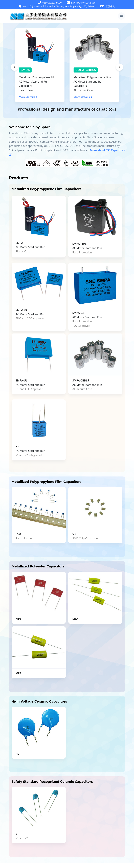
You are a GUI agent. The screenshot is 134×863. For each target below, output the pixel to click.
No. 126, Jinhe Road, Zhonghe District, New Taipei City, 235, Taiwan (59, 6)
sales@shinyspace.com (83, 2)
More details (28, 97)
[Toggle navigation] (121, 16)
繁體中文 (110, 6)
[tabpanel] (39, 65)
